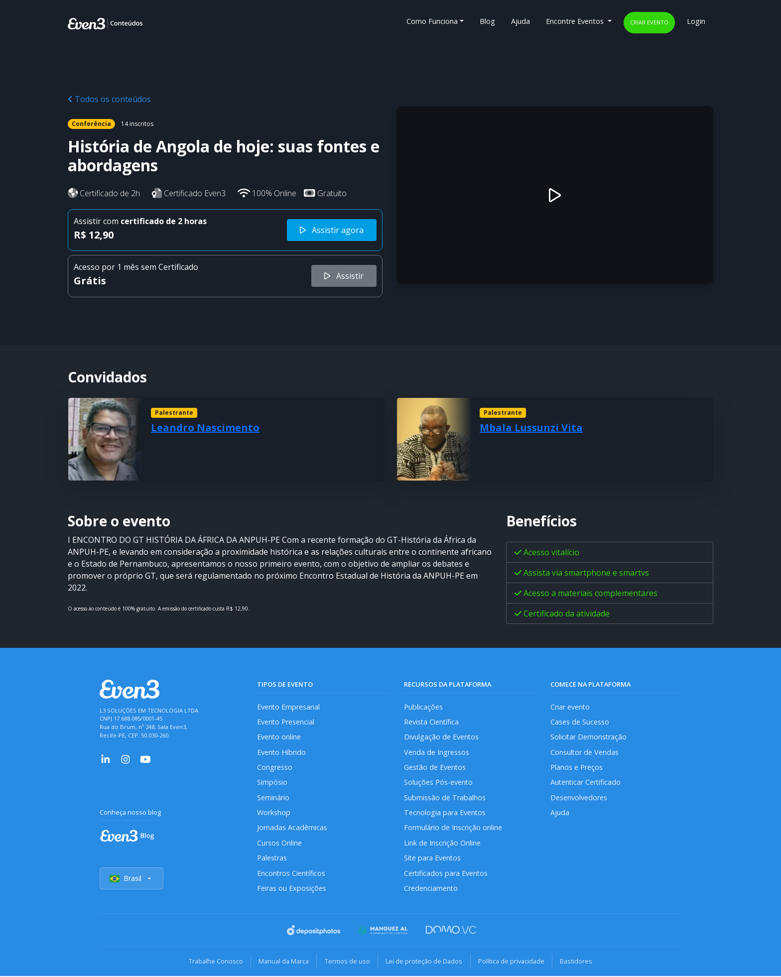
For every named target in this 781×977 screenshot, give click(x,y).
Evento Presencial (286, 722)
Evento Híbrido (281, 752)
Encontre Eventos (576, 21)
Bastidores (578, 962)
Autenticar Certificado (586, 783)
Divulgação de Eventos (441, 737)
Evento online (279, 737)
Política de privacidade (512, 962)
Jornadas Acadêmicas (292, 828)
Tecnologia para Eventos (445, 813)
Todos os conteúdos (109, 99)
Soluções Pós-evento (438, 783)
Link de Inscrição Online (442, 844)
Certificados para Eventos (446, 874)
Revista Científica (432, 722)
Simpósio (272, 783)
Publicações (423, 707)
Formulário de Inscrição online (453, 828)
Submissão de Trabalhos (445, 798)
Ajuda (520, 21)
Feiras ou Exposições (291, 889)
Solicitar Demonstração (589, 737)
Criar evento (649, 22)
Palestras (272, 858)
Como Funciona (432, 21)
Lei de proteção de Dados (424, 962)
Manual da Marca (283, 962)
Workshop (273, 813)
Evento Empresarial (288, 707)
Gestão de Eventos (435, 767)
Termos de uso (347, 962)
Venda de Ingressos (436, 752)
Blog (487, 21)
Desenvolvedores (578, 798)
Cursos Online (279, 844)
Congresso (274, 767)
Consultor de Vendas (584, 752)
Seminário (273, 798)
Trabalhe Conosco (214, 962)
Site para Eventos (433, 858)
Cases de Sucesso (579, 722)
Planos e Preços (576, 767)
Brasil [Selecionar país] (131, 879)
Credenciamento (431, 889)
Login (696, 21)
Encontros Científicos (291, 874)
